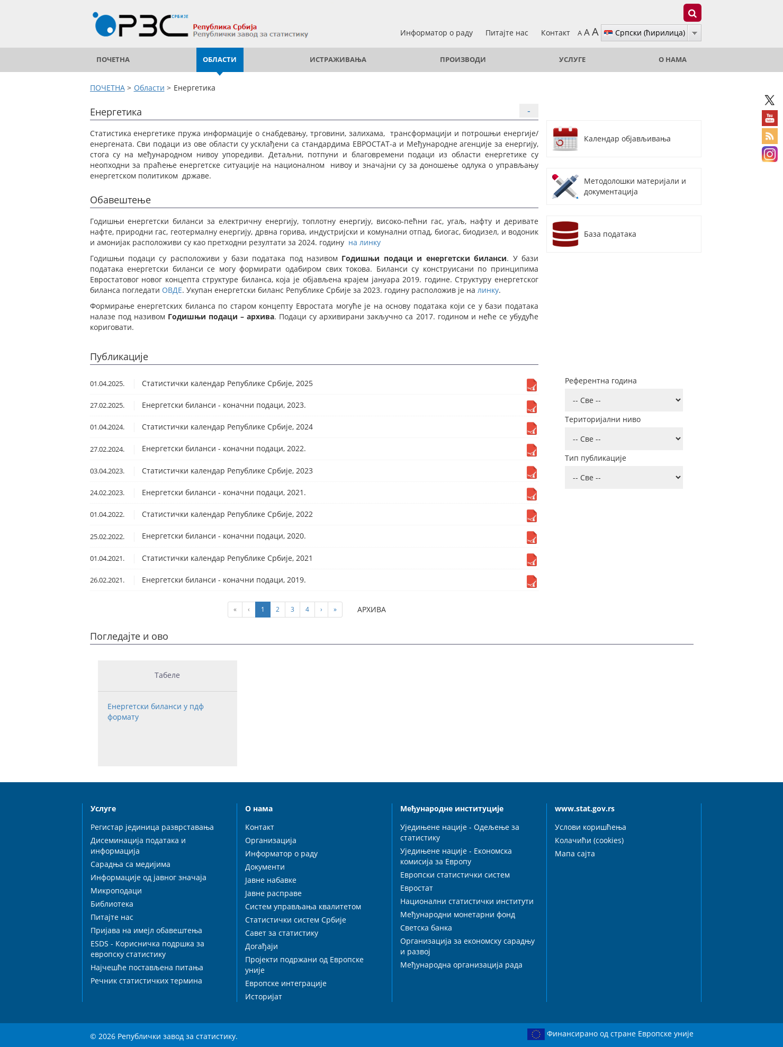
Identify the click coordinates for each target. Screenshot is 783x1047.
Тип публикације (595, 458)
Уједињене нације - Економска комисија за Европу (456, 856)
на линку (364, 242)
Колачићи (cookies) (589, 840)
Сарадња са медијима (130, 864)
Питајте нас (507, 33)
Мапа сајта (575, 853)
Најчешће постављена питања (147, 967)
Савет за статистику (281, 933)
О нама (673, 59)
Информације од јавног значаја (148, 877)
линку (488, 290)
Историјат (263, 996)
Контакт (555, 33)
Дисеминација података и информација (138, 845)
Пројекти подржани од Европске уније (304, 964)
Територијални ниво (603, 419)
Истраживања (338, 59)
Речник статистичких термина (146, 981)
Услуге (572, 59)
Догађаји (261, 946)
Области (220, 59)
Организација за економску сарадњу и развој (467, 946)
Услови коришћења (590, 827)
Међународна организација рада (461, 965)
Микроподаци (116, 890)
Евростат (416, 888)
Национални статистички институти (467, 901)
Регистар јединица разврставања (152, 827)
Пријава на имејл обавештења (146, 930)
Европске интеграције (286, 983)
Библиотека (112, 904)
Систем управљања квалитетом (303, 906)
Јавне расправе (273, 893)
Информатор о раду (437, 33)
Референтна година (601, 380)
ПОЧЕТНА (113, 59)
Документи (265, 867)
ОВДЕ (172, 290)
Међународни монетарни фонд (457, 914)
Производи (463, 59)
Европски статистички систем (455, 875)
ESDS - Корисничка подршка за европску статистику (147, 948)
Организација (270, 840)
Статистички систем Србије (295, 920)
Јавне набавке (270, 880)
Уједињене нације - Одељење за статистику (459, 832)
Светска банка (426, 928)
